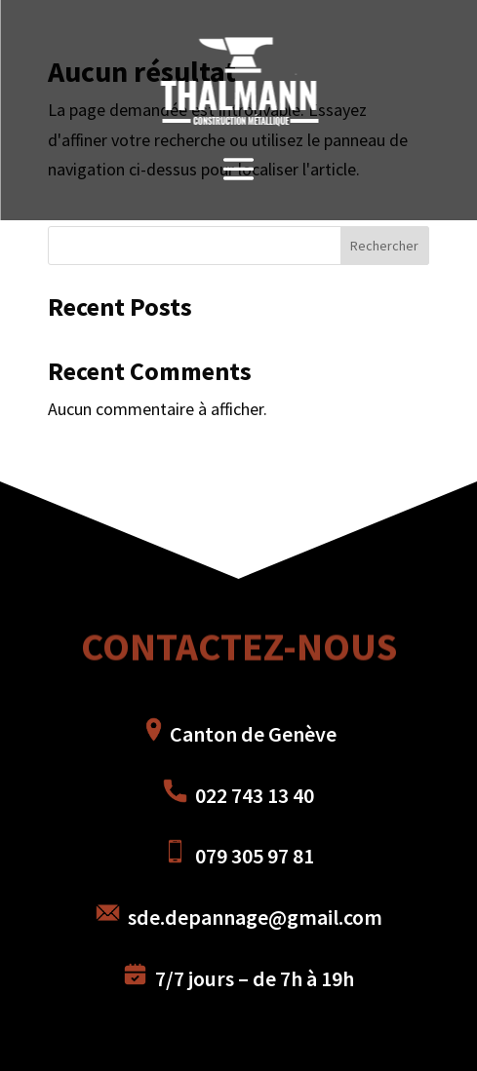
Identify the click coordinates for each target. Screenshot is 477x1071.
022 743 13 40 (252, 795)
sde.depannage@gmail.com (239, 917)
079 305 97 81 (238, 855)
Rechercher (384, 245)
